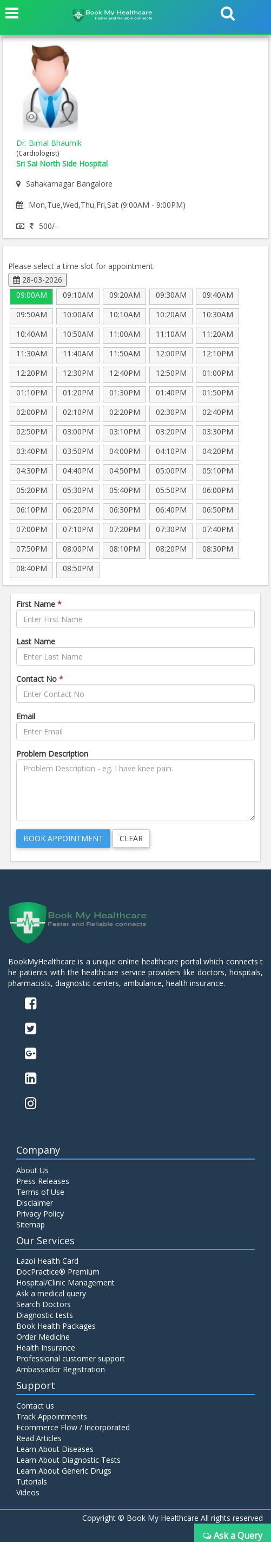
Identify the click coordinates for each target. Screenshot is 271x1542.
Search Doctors (43, 1304)
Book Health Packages (56, 1326)
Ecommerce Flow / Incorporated (73, 1427)
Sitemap (30, 1224)
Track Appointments (51, 1416)
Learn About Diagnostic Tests (68, 1460)
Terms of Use (40, 1192)
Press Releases (42, 1181)
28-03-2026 (37, 279)
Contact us (35, 1405)
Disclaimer (34, 1203)
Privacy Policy (40, 1213)
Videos (27, 1492)
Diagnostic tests (44, 1315)
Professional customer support (70, 1358)
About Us (32, 1170)
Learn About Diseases (55, 1449)
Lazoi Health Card (47, 1261)
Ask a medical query (51, 1293)
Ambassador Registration (60, 1369)
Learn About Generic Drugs (63, 1471)
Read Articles (39, 1438)
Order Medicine (43, 1337)
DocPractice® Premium (58, 1271)
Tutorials (31, 1481)
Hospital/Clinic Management (65, 1282)
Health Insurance (45, 1347)
